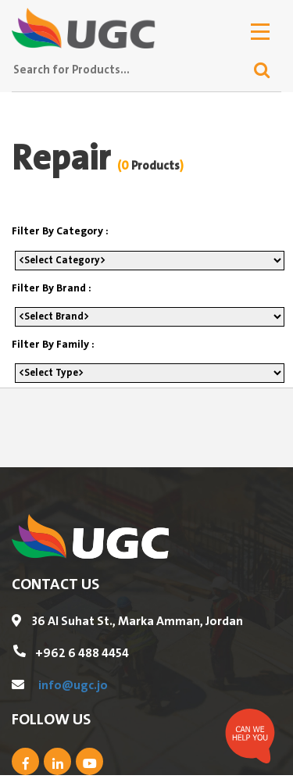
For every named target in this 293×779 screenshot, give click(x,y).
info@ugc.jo (73, 685)
